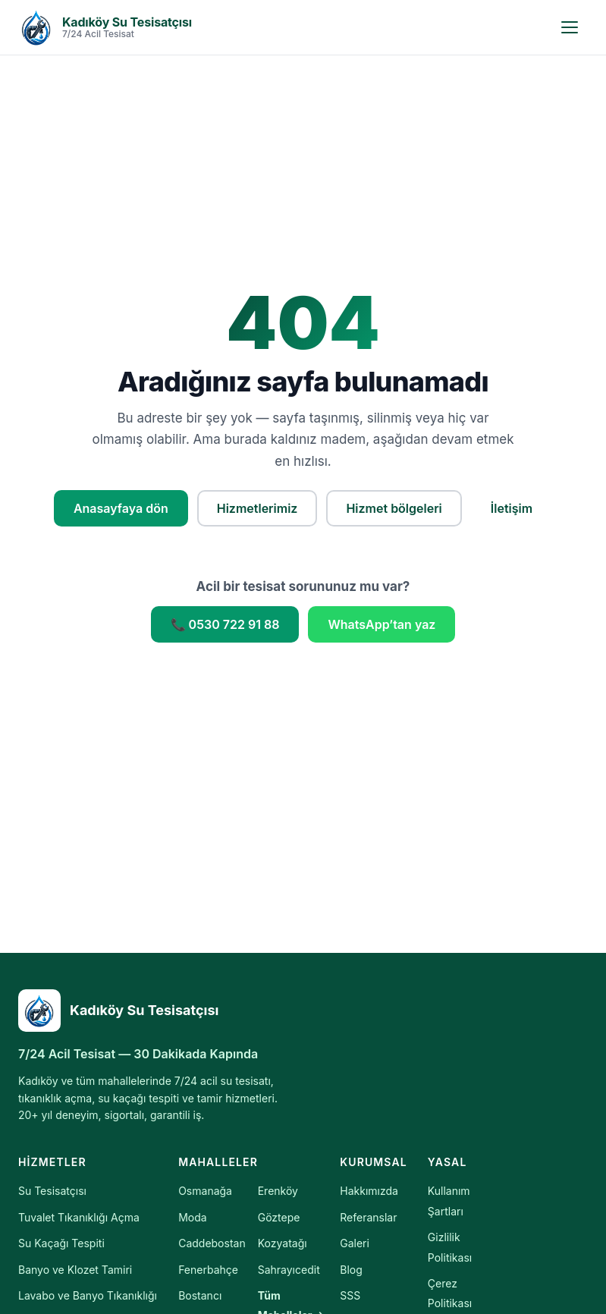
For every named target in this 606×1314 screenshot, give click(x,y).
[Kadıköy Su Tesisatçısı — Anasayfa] (105, 27)
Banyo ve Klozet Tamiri (75, 1269)
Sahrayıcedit (289, 1269)
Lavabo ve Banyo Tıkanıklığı (87, 1295)
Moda (192, 1217)
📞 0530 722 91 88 (225, 624)
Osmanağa (205, 1190)
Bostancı (199, 1295)
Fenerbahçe (208, 1269)
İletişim (511, 508)
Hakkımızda (369, 1190)
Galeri (354, 1243)
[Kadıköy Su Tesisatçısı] (154, 1010)
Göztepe (279, 1217)
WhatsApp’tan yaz (381, 624)
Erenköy (278, 1190)
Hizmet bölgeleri (393, 508)
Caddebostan (212, 1243)
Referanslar (368, 1217)
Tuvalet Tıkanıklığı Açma (79, 1217)
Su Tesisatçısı (52, 1190)
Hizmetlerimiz (257, 508)
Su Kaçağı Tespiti (61, 1243)
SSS (350, 1295)
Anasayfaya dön (121, 508)
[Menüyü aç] (569, 27)
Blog (351, 1269)
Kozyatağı (282, 1243)
